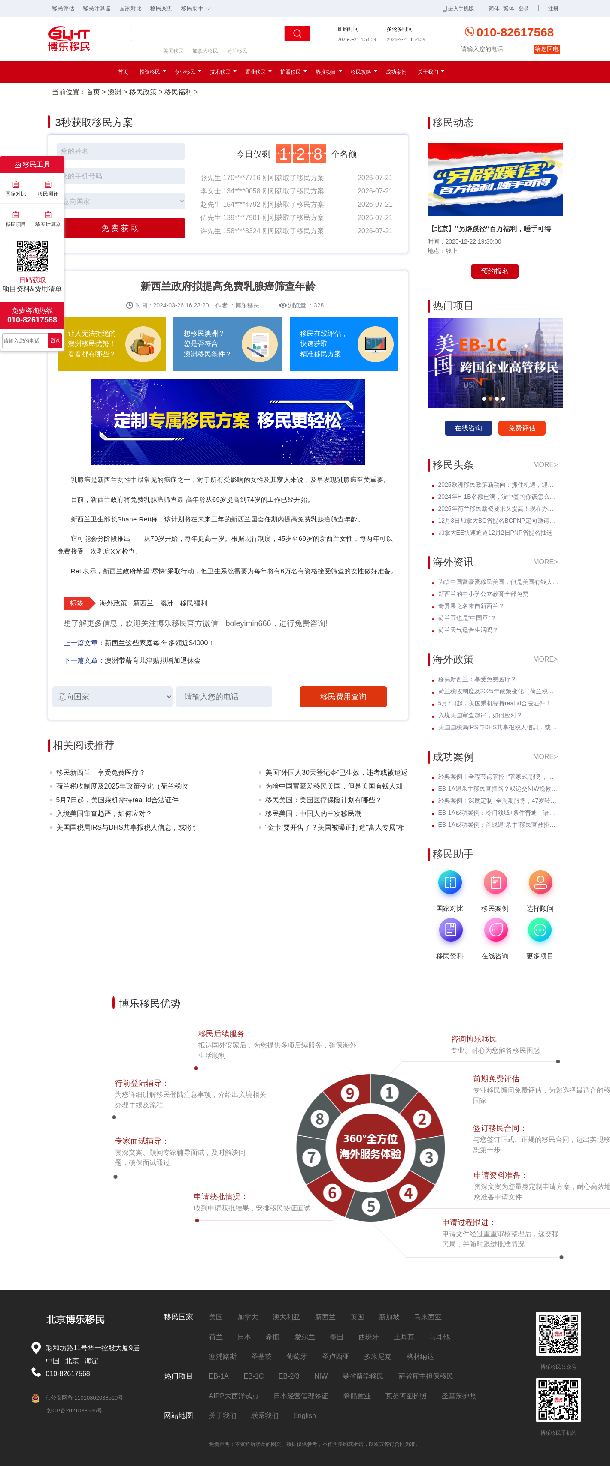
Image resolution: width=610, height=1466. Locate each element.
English (304, 1415)
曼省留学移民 (363, 1376)
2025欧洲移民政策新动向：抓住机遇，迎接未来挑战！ (498, 484)
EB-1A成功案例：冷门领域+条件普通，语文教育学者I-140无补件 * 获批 (498, 812)
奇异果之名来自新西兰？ (471, 605)
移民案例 (161, 8)
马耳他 (439, 1336)
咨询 (55, 340)
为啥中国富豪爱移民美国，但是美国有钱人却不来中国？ (334, 788)
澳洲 (114, 92)
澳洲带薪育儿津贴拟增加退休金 (153, 660)
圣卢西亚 (335, 1356)
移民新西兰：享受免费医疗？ (101, 772)
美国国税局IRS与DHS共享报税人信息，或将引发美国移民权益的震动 (127, 829)
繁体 (508, 8)
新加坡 (389, 1317)
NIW (321, 1376)
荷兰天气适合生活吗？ (468, 629)
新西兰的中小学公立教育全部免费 (483, 593)
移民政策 (143, 92)
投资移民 (153, 72)
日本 (244, 1336)
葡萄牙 (296, 1356)
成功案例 (396, 72)
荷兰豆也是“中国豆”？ (467, 617)
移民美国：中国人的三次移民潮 (313, 813)
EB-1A (219, 1376)
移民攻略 (364, 72)
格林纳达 (420, 1356)
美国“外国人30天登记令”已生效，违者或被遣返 (336, 772)
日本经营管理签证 (300, 1396)
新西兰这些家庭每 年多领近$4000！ (160, 643)
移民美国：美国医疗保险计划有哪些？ (323, 800)
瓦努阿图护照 (406, 1396)
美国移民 (173, 51)
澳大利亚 (286, 1317)
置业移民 (258, 72)
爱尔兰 (304, 1336)
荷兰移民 (237, 51)
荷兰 (216, 1336)
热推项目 (329, 72)
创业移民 (188, 72)
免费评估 (522, 428)
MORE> (545, 464)
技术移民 (223, 72)
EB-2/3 (289, 1376)
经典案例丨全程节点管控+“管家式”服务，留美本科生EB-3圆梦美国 (498, 776)
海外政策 (113, 603)
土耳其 (404, 1336)
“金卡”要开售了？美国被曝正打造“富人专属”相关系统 (335, 829)
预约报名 (495, 271)
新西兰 (143, 603)
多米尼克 (377, 1356)
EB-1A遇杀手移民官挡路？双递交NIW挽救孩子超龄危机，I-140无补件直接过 (498, 788)
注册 (553, 9)
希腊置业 (357, 1396)
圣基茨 (261, 1356)
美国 (216, 1317)
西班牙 (368, 1336)
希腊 (272, 1336)
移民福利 (178, 92)
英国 (357, 1317)
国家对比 (130, 8)
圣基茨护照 (459, 1396)
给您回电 (547, 48)
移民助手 (198, 7)
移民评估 (63, 8)
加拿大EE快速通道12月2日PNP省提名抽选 (495, 532)
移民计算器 (97, 8)
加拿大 (247, 1317)
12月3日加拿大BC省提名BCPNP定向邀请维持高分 (498, 520)
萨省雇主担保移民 (425, 1376)
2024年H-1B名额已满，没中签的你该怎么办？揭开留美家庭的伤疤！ (498, 496)
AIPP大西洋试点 (234, 1396)
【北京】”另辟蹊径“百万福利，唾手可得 (489, 228)
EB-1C (253, 1376)
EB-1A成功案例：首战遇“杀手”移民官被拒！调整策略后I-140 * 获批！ (498, 824)
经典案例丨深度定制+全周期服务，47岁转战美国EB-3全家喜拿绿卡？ (498, 800)
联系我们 (265, 1415)
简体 (494, 8)
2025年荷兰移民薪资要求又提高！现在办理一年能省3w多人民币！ (498, 508)
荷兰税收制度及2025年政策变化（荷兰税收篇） (122, 788)
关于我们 (431, 72)
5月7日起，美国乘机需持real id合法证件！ (120, 800)
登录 (524, 9)
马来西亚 (428, 1317)
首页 (123, 72)
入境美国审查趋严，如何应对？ (104, 813)
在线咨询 (468, 428)
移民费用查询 (343, 696)
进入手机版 (458, 9)
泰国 (336, 1336)
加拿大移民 (205, 51)
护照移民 (293, 72)
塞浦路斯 (223, 1356)
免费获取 (121, 228)
